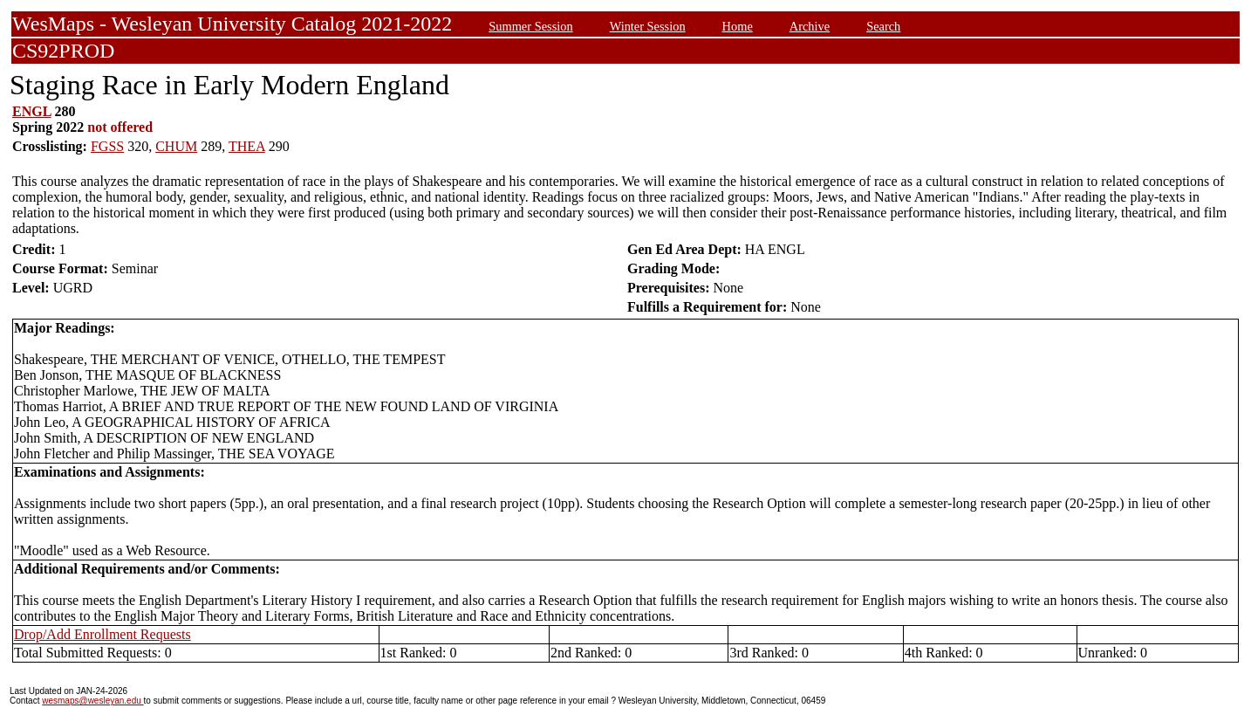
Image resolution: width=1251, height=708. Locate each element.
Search (883, 26)
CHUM (176, 146)
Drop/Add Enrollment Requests (102, 634)
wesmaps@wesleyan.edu (92, 700)
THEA (247, 146)
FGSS (107, 146)
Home (737, 26)
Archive (810, 26)
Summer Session (530, 26)
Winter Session (648, 26)
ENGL (31, 111)
